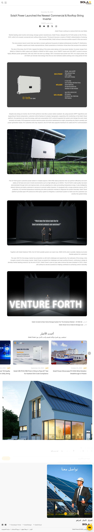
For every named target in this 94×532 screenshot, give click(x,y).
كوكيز (31, 529)
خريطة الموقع (25, 529)
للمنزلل (90, 520)
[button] (4, 353)
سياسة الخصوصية (6, 529)
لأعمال (84, 520)
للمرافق (78, 520)
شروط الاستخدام (16, 529)
